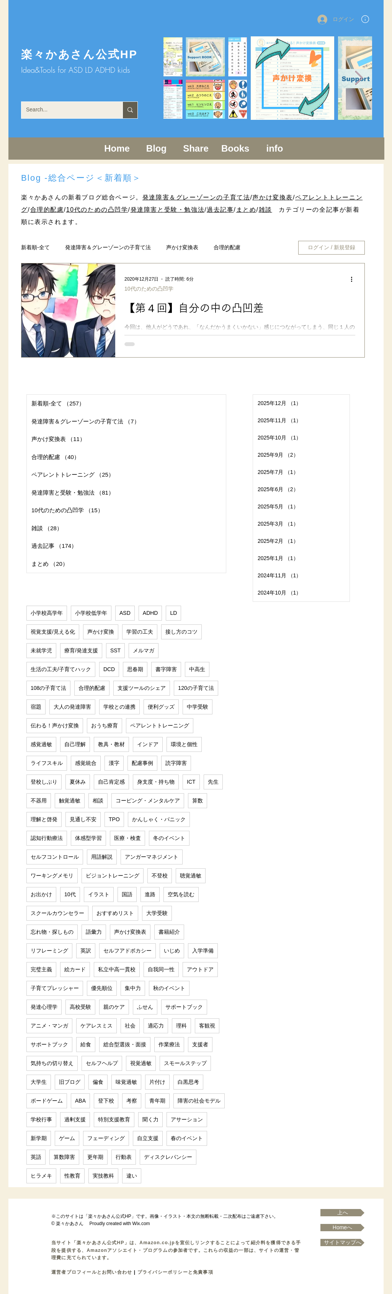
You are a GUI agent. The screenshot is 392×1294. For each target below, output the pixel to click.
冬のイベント (169, 838)
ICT (191, 782)
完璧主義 (41, 969)
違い (131, 1176)
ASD (125, 613)
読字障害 (176, 763)
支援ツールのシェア (142, 688)
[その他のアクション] (354, 279)
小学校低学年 (91, 613)
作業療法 (169, 1044)
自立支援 (147, 1138)
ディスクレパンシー (168, 1157)
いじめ (172, 951)
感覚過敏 (41, 744)
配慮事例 (142, 763)
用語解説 (102, 857)
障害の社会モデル (199, 1101)
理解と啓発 (44, 819)
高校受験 (80, 1007)
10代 (70, 894)
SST (115, 650)
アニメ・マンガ (49, 1026)
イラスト (98, 894)
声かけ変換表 (272, 197)
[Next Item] (358, 78)
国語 (127, 894)
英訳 (85, 951)
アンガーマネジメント (151, 857)
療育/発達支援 (81, 650)
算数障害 (64, 1157)
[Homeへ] (342, 1227)
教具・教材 (111, 744)
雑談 (265, 209)
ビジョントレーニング (112, 875)
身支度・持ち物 (156, 782)
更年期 (95, 1157)
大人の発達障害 (72, 707)
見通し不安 (83, 819)
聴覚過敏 (190, 875)
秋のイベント (169, 988)
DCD (109, 669)
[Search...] (66, 110)
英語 (36, 1157)
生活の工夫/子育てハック (61, 669)
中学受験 (197, 707)
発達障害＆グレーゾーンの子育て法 (196, 197)
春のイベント (187, 1138)
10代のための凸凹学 (97, 209)
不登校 (160, 875)
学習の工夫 (139, 632)
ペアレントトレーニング (159, 725)
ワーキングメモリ (52, 875)
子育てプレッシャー (55, 988)
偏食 (98, 1082)
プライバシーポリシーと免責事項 (175, 1272)
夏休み (78, 782)
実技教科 (103, 1176)
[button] (365, 19)
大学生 (39, 1082)
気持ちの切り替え (52, 1063)
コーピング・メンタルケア (148, 800)
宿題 (36, 707)
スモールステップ (185, 1063)
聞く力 (150, 1119)
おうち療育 (104, 725)
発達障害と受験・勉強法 (168, 209)
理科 (181, 1026)
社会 (130, 1026)
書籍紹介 (169, 932)
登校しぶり (44, 782)
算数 (197, 800)
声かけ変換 (100, 632)
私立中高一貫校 (117, 969)
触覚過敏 (69, 800)
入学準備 (203, 951)
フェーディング (106, 1138)
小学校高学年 (47, 613)
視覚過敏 (141, 1063)
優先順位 (102, 988)
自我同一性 (161, 969)
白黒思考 (188, 1082)
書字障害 (166, 669)
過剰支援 (75, 1119)
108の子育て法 (48, 688)
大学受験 (157, 913)
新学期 (39, 1138)
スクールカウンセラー (57, 913)
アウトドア (200, 969)
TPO (114, 819)
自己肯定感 (111, 782)
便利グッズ (161, 707)
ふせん (145, 1007)
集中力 (133, 988)
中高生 (197, 669)
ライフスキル (47, 763)
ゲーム (67, 1138)
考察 (131, 1101)
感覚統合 (85, 763)
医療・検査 (127, 838)
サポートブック (184, 1007)
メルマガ (143, 650)
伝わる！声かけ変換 (55, 725)
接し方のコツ (181, 632)
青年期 (157, 1101)
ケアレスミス (96, 1026)
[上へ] (342, 1212)
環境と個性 (184, 744)
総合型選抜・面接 (124, 1044)
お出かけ (41, 894)
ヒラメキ (41, 1176)
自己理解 (75, 744)
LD (173, 613)
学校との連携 (119, 707)
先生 (213, 782)
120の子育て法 (196, 688)
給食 (85, 1044)
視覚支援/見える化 (53, 632)
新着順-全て (35, 247)
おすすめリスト (115, 913)
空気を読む (181, 894)
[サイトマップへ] (342, 1242)
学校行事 (41, 1119)
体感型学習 (88, 838)
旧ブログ (69, 1082)
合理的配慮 (47, 209)
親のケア (114, 1007)
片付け (157, 1082)
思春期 (135, 669)
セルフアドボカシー (127, 951)
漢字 (114, 763)
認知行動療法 (47, 838)
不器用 (39, 800)
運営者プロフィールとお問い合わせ (91, 1272)
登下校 (106, 1101)
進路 (150, 894)
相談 (98, 800)
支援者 (200, 1044)
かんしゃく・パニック (159, 819)
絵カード (75, 969)
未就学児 (41, 650)
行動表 (124, 1157)
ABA (80, 1101)
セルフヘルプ (102, 1063)
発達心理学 (44, 1007)
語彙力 (94, 932)
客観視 (207, 1026)
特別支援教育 (114, 1119)
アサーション (187, 1119)
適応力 (156, 1026)
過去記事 (220, 209)
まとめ (246, 209)
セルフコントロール (55, 857)
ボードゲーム (47, 1101)
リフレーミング (49, 951)
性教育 (72, 1176)
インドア (147, 744)
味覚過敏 (126, 1082)
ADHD (150, 613)
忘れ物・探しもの (52, 932)
